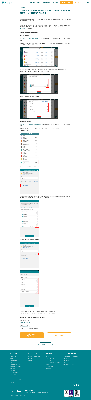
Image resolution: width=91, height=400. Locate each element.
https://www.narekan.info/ (26, 322)
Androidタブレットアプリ (69, 364)
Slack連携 (12, 368)
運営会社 (47, 356)
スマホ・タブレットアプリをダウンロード (72, 356)
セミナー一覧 (48, 360)
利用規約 (47, 364)
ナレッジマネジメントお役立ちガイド (53, 362)
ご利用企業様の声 (14, 360)
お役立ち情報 (55, 2)
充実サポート (30, 360)
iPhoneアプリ (66, 358)
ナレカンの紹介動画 (14, 374)
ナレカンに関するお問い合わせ (34, 356)
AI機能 (11, 358)
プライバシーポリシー (50, 366)
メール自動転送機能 (14, 372)
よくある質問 (30, 358)
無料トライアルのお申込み (15, 366)
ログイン (12, 382)
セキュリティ (13, 362)
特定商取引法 (48, 368)
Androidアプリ (67, 360)
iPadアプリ (66, 362)
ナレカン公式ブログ (50, 358)
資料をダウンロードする (15, 364)
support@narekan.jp (25, 326)
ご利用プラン (13, 356)
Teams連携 (12, 370)
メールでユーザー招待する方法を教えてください (32, 39)
